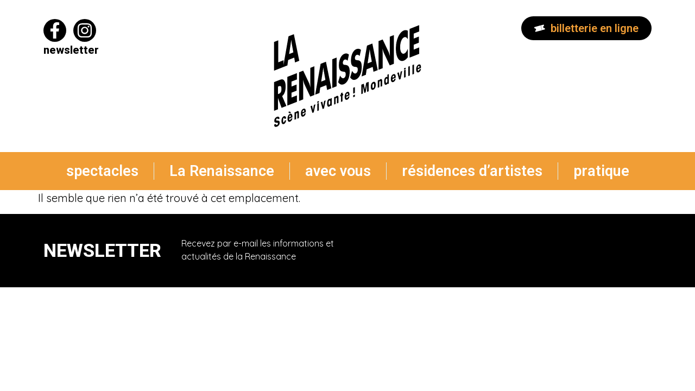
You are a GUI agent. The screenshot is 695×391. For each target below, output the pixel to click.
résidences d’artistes (472, 171)
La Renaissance (221, 171)
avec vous (338, 171)
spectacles (102, 171)
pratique (601, 171)
